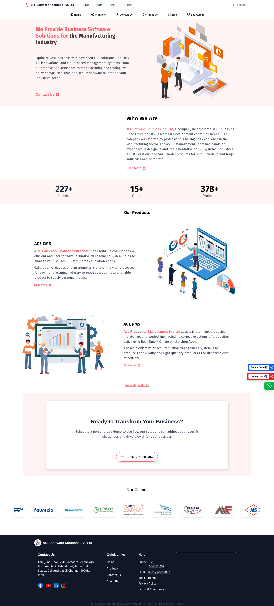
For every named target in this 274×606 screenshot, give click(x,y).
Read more (135, 168)
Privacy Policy (147, 583)
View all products (137, 385)
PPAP (113, 5)
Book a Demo (259, 367)
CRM (99, 5)
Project (128, 5)
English (240, 5)
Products (98, 14)
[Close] (271, 367)
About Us (150, 14)
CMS (86, 5)
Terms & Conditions (151, 589)
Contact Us (124, 14)
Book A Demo (147, 578)
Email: (152, 572)
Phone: (152, 564)
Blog (172, 14)
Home (75, 14)
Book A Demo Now (137, 457)
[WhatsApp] (269, 386)
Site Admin (195, 14)
